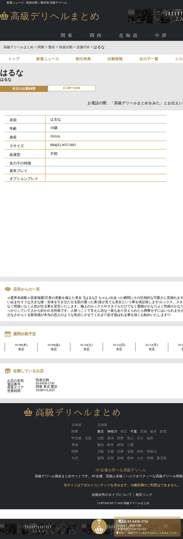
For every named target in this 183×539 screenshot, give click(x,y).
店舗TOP (82, 47)
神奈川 (112, 431)
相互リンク (144, 494)
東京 (100, 431)
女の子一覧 (148, 59)
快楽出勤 (65, 47)
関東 (67, 35)
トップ (14, 59)
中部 (162, 35)
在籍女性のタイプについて (112, 494)
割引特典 (83, 59)
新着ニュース (47, 59)
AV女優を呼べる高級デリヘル (120, 470)
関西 (96, 35)
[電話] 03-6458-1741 (133, 521)
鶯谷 (51, 47)
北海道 (129, 35)
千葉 (133, 431)
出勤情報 (115, 59)
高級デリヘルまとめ (19, 47)
